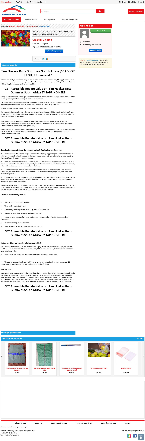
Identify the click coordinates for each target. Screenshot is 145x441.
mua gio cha (11, 427)
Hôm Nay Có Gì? (31, 19)
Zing (47, 59)
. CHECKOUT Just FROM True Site (47, 105)
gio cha (3, 427)
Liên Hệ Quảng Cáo (108, 423)
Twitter (43, 59)
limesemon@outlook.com (91, 45)
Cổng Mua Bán (6, 2)
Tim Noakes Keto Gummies (37, 108)
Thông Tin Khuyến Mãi (69, 20)
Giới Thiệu (38, 423)
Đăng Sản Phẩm (135, 11)
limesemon (86, 42)
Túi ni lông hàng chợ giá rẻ (98, 368)
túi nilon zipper (126, 368)
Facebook (135, 436)
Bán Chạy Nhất (49, 20)
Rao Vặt (19, 2)
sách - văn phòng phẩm (16, 26)
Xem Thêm (140, 338)
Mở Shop (122, 2)
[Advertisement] (38, 310)
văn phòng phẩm (31, 26)
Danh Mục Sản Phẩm (11, 20)
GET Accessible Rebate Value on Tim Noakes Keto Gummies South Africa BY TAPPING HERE (38, 90)
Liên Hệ (127, 423)
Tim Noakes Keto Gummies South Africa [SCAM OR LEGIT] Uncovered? (38, 73)
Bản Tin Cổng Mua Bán (35, 2)
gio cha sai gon (22, 427)
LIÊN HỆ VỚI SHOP (54, 51)
